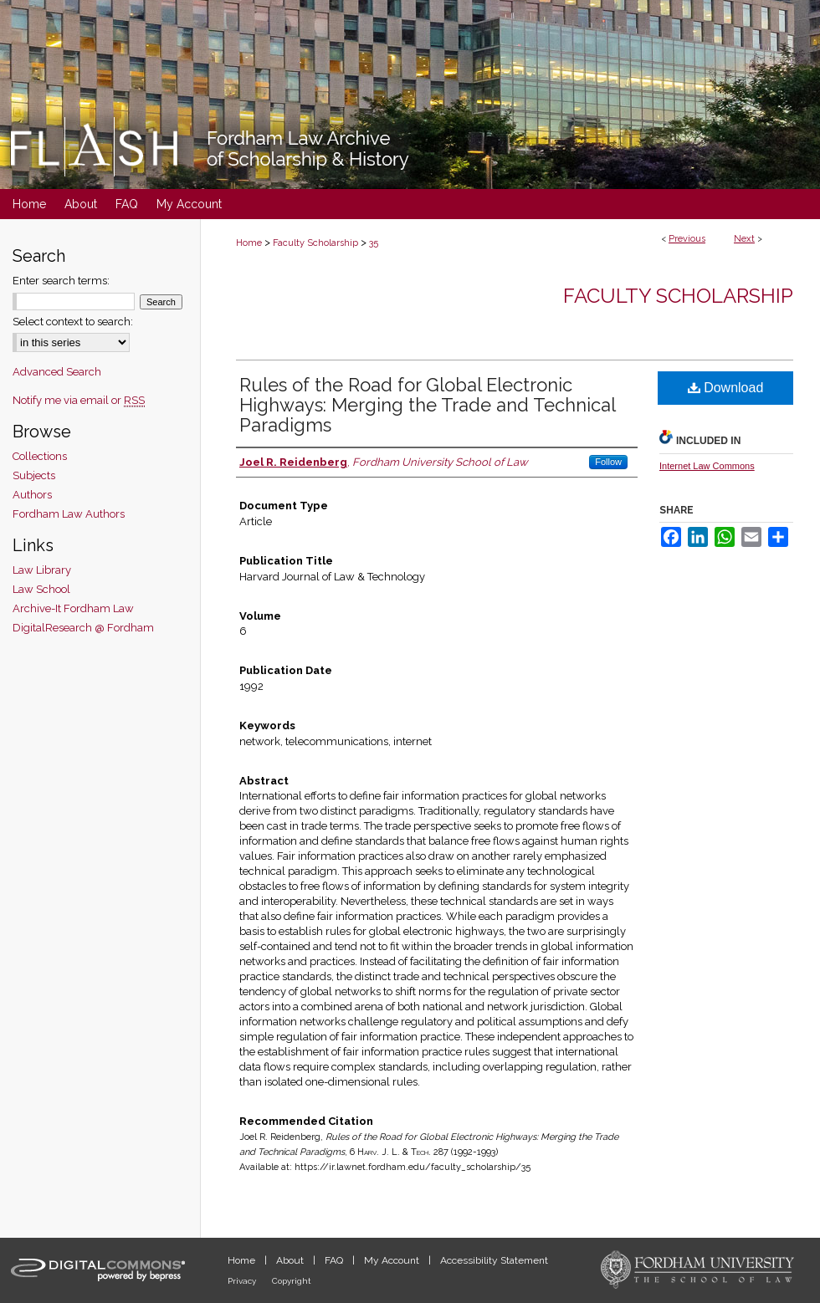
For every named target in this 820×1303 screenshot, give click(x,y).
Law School (41, 589)
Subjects (34, 475)
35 (373, 243)
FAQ (335, 1260)
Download (726, 388)
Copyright (291, 1280)
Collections (40, 456)
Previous (687, 238)
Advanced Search (57, 371)
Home (249, 243)
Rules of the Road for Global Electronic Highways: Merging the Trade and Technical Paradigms (427, 405)
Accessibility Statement (494, 1260)
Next (744, 238)
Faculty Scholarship (315, 243)
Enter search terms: (61, 280)
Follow (608, 462)
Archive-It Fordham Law (73, 608)
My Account (393, 1260)
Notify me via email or (79, 400)
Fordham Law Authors (69, 514)
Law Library (42, 570)
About (291, 1260)
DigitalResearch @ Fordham (83, 627)
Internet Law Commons (707, 466)
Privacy (243, 1280)
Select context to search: (73, 321)
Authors (32, 494)
